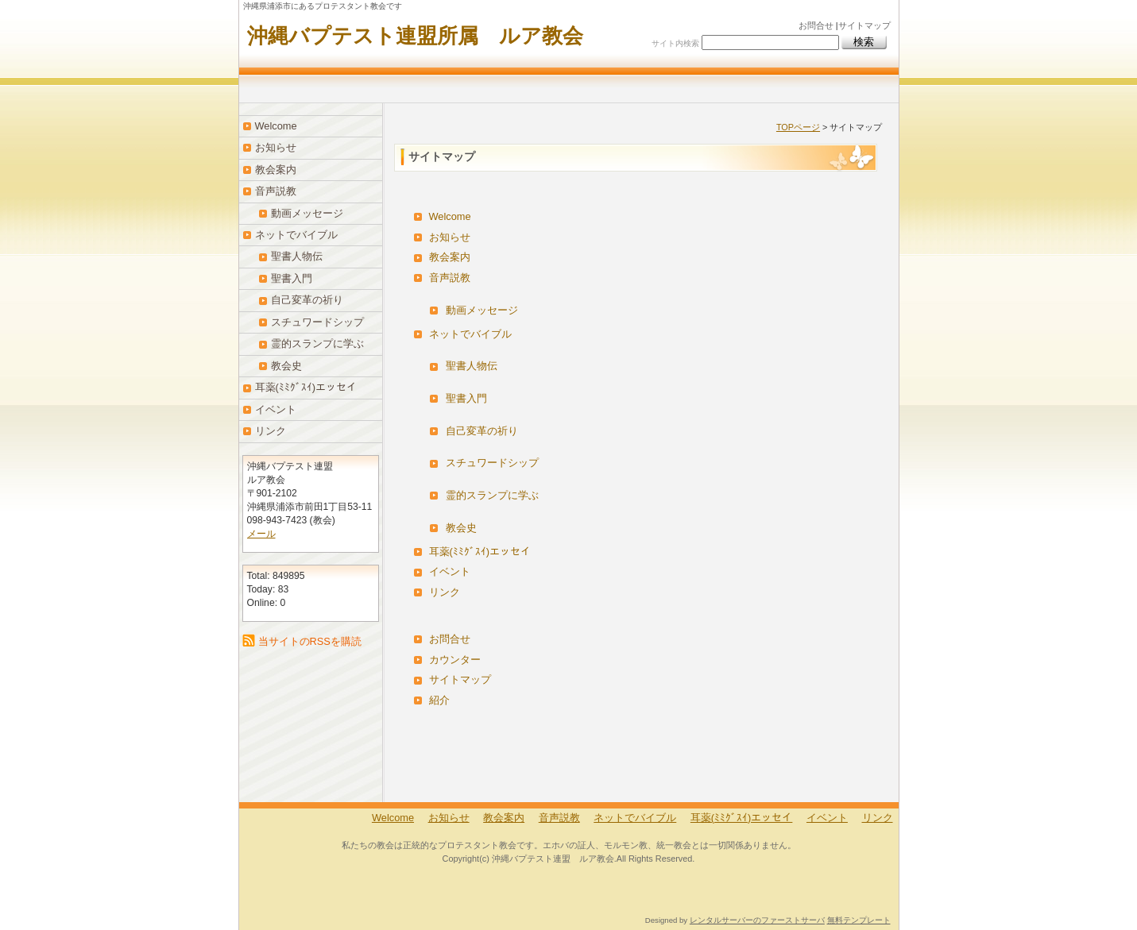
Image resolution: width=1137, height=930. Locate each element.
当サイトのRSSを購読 (310, 641)
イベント (449, 571)
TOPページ (798, 127)
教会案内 (449, 257)
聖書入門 (466, 398)
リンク (444, 592)
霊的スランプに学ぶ (492, 495)
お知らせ (449, 237)
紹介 (439, 700)
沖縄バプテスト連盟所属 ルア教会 (415, 36)
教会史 (461, 528)
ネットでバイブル (470, 334)
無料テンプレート (859, 920)
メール (261, 533)
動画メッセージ (482, 310)
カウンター (455, 660)
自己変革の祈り (482, 431)
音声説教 (449, 278)
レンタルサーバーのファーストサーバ (757, 920)
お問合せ (816, 25)
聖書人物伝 (471, 366)
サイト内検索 (675, 43)
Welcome (450, 216)
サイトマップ (864, 25)
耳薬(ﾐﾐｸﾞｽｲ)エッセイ (480, 552)
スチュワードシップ (492, 463)
